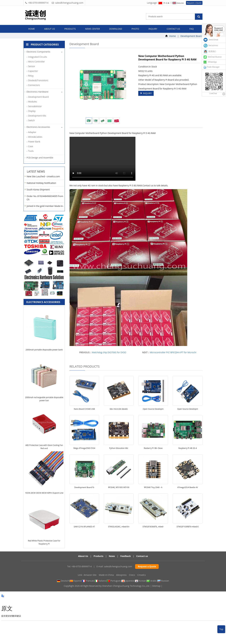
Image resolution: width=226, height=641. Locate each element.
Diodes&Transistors (38, 80)
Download (115, 28)
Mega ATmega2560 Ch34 (84, 448)
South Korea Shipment (38, 189)
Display (31, 110)
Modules (32, 101)
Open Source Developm (153, 409)
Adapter (32, 132)
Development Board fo (84, 487)
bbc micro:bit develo (119, 409)
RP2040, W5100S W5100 (118, 487)
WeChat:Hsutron (213, 57)
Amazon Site (90, 574)
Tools (31, 150)
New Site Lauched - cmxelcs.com (43, 176)
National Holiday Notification (41, 182)
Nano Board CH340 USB (84, 409)
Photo (135, 28)
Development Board (191, 35)
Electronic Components (38, 51)
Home (31, 28)
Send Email (211, 40)
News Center (92, 28)
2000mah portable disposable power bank (44, 349)
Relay (31, 75)
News (112, 556)
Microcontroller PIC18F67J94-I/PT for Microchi (173, 352)
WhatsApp (210, 62)
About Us (83, 556)
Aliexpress (121, 574)
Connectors (34, 85)
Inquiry (152, 28)
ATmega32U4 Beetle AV (187, 487)
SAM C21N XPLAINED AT (84, 526)
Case (30, 146)
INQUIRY (146, 93)
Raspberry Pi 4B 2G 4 (187, 448)
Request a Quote (194, 3)
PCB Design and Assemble (40, 157)
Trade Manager (212, 67)
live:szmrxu (211, 45)
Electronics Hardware (37, 91)
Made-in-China (106, 574)
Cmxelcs (141, 574)
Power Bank (34, 141)
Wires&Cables (35, 136)
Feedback (125, 556)
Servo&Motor (35, 106)
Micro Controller (36, 61)
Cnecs (132, 574)
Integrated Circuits (37, 56)
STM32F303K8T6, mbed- (153, 526)
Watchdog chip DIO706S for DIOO (109, 352)
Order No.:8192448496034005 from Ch (45, 198)
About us (49, 28)
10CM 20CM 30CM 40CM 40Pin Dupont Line (44, 493)
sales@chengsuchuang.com (118, 566)
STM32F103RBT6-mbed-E (188, 526)
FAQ (191, 28)
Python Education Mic (118, 448)
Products (70, 28)
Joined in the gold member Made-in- (45, 206)
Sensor (31, 66)
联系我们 (210, 51)
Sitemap (156, 585)
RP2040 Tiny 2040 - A (153, 487)
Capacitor (33, 70)
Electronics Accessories (38, 126)
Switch (31, 120)
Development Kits (37, 115)
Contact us (173, 28)
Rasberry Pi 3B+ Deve (153, 448)
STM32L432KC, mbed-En (118, 526)
